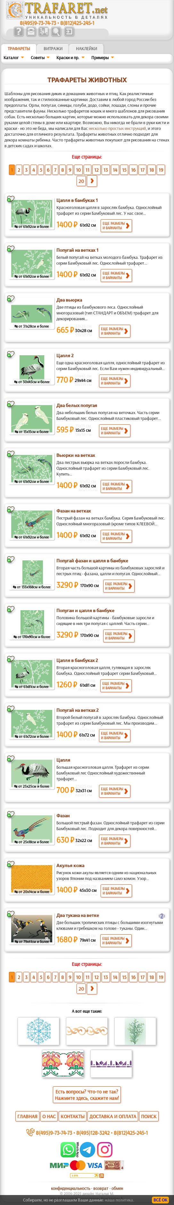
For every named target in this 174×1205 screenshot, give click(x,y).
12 (96, 170)
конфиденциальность (70, 1188)
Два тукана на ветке (77, 915)
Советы (38, 57)
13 (106, 170)
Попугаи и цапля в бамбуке (85, 610)
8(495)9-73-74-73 (38, 22)
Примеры (100, 57)
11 (87, 170)
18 (151, 170)
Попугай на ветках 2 (77, 710)
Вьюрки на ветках (75, 455)
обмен (117, 1188)
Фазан (63, 815)
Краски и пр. (67, 57)
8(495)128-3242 (93, 1132)
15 (124, 170)
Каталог (11, 57)
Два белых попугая (76, 405)
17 (142, 170)
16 (133, 170)
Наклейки (86, 48)
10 (78, 170)
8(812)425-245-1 (77, 22)
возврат (100, 1188)
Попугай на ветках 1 (77, 250)
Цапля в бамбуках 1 (77, 200)
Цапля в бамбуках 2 (77, 660)
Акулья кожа (70, 865)
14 (115, 170)
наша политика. (119, 1200)
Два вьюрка (69, 300)
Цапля (63, 760)
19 (161, 170)
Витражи (53, 48)
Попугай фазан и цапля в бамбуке (92, 560)
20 (81, 181)
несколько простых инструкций (117, 128)
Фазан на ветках (73, 510)
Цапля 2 (65, 355)
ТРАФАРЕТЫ (19, 48)
